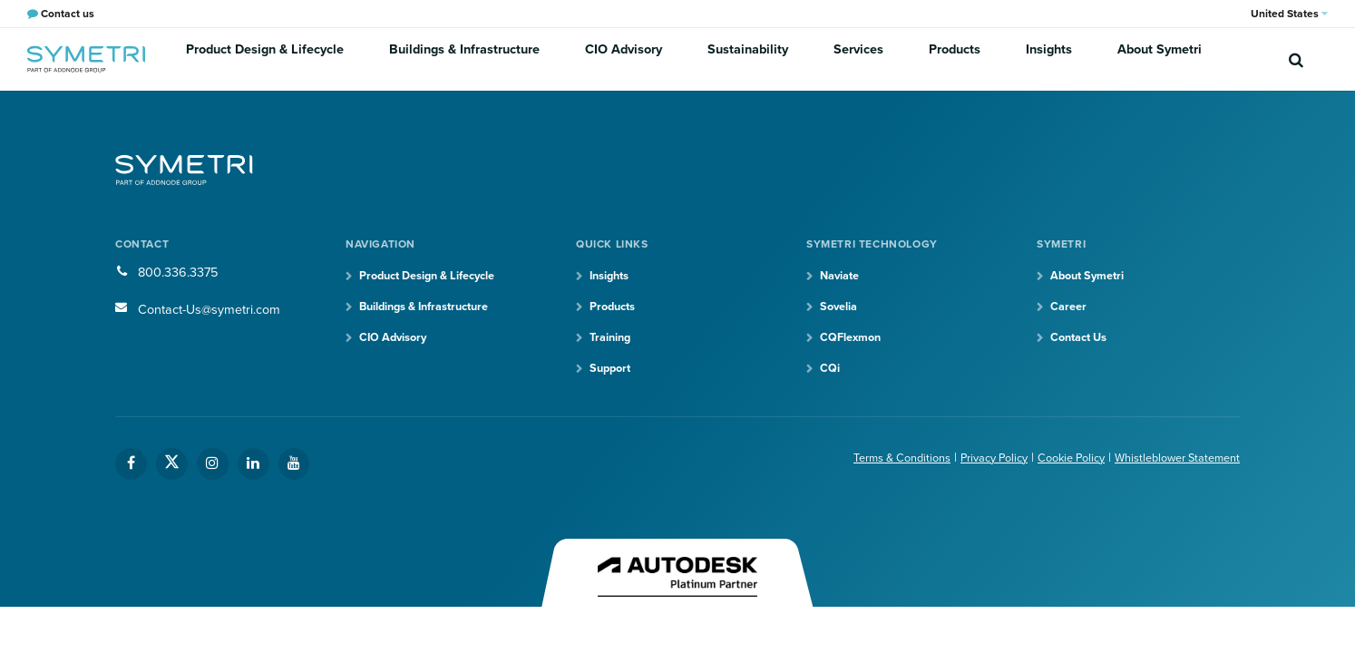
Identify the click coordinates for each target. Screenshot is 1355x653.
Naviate (842, 277)
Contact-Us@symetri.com (217, 309)
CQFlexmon (854, 341)
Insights (1009, 58)
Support (612, 373)
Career (1070, 309)
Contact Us (1083, 341)
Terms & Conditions (865, 463)
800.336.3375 (183, 272)
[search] (1296, 59)
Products (924, 58)
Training (613, 341)
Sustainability (736, 58)
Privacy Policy (968, 463)
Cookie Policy (1053, 463)
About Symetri (1110, 58)
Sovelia (841, 309)
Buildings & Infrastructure (472, 58)
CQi (831, 373)
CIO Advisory (621, 58)
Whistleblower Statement (1170, 463)
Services (837, 58)
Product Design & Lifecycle (282, 58)
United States (1289, 13)
